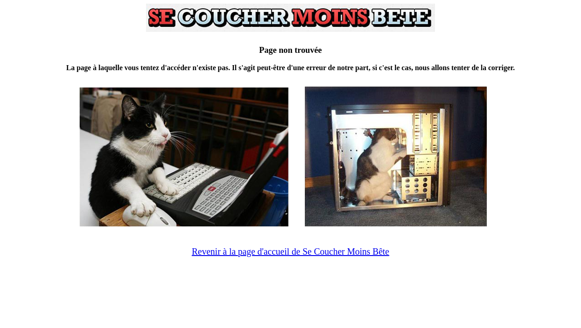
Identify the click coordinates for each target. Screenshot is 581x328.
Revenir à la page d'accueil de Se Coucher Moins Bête (290, 251)
